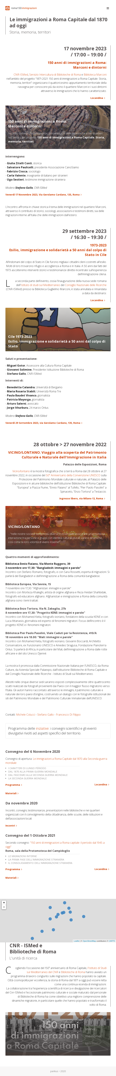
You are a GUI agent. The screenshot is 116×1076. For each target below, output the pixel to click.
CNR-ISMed (21, 74)
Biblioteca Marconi (95, 74)
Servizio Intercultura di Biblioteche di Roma (55, 74)
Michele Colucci (25, 714)
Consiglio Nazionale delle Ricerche (85, 285)
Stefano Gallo (45, 714)
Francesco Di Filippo (68, 714)
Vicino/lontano (21, 471)
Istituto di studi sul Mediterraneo (40, 285)
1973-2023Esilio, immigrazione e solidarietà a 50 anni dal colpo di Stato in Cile (57, 250)
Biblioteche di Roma (73, 972)
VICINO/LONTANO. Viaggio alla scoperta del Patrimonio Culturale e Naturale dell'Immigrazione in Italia (57, 454)
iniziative (42, 728)
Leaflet (76, 941)
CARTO (112, 941)
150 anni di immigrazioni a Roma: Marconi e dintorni (77, 65)
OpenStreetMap (89, 941)
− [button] (4, 907)
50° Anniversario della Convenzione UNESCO (73, 475)
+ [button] (4, 903)
